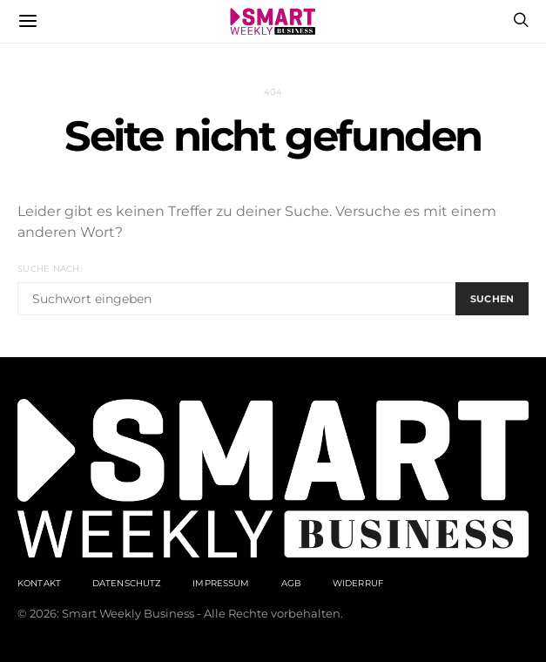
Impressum (220, 583)
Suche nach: (49, 268)
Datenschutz (126, 583)
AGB (291, 583)
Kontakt (39, 583)
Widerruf (358, 583)
